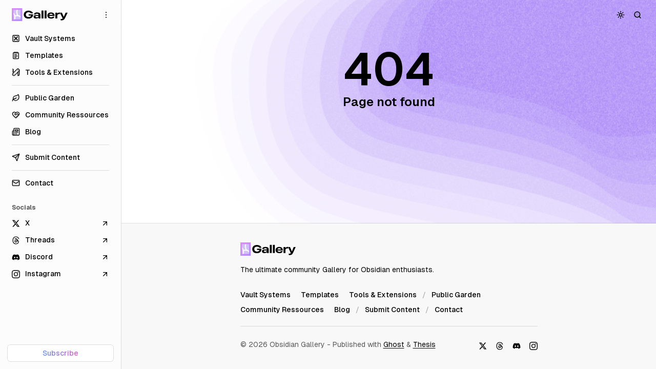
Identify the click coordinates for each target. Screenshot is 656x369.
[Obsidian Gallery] (40, 14)
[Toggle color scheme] (621, 15)
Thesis (424, 344)
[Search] (638, 15)
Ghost (393, 344)
